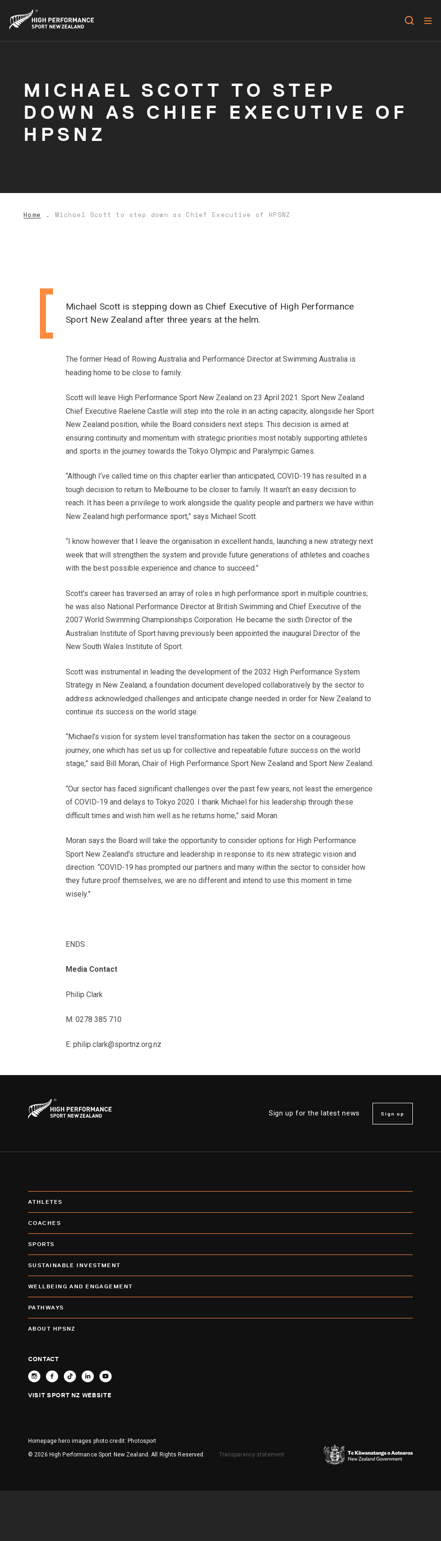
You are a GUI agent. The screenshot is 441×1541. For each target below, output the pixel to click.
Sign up (392, 1113)
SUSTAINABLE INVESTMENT (220, 1265)
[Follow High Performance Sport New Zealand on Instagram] (34, 1376)
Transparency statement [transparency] (252, 1454)
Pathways (220, 1307)
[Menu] (428, 20)
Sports (220, 1244)
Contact (43, 1359)
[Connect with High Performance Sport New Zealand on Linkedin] (88, 1376)
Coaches (220, 1223)
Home (32, 215)
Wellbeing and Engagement (220, 1286)
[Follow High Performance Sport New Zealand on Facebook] (52, 1376)
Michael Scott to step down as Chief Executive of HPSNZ (172, 215)
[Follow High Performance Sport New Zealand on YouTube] (105, 1376)
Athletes (220, 1202)
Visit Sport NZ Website (69, 1395)
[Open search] (409, 20)
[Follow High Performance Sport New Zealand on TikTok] (70, 1376)
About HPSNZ (220, 1328)
